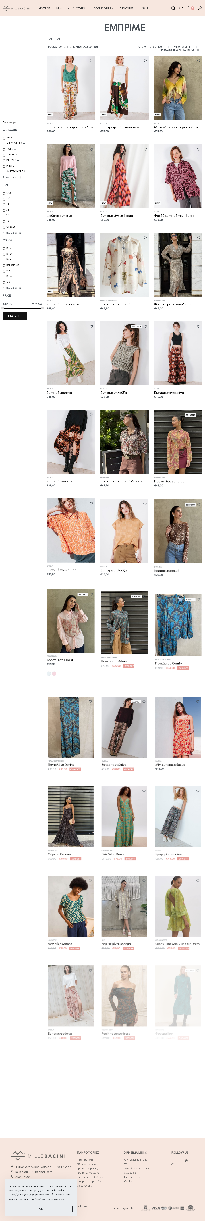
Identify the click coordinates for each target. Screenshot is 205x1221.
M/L (8, 198)
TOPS (9, 148)
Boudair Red (12, 264)
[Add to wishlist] (92, 60)
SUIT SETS (12, 154)
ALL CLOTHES (14, 143)
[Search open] (173, 8)
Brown (9, 276)
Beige (9, 248)
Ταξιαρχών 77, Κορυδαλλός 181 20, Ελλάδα (43, 1166)
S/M (8, 192)
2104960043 (23, 1176)
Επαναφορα (9, 122)
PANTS (10, 165)
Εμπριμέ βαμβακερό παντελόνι (70, 127)
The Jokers (81, 1206)
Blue (8, 259)
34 (7, 204)
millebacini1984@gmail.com (33, 1171)
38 (7, 215)
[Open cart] (191, 8)
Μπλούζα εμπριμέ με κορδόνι (176, 127)
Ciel (8, 281)
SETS (9, 137)
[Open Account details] (200, 8)
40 (8, 220)
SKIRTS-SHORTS (15, 171)
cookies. (59, 1205)
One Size (10, 226)
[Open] (181, 8)
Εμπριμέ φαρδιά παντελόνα (121, 127)
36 (7, 209)
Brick (9, 270)
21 (16, 1181)
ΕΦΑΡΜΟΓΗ (14, 316)
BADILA (50, 123)
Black (9, 253)
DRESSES (11, 160)
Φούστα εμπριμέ (59, 221)
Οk (41, 1215)
